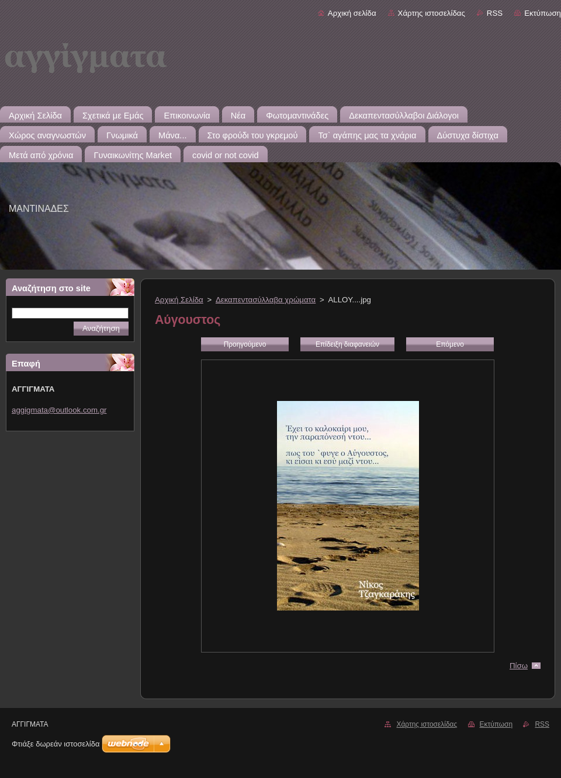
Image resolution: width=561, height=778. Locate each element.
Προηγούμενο (245, 344)
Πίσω (519, 665)
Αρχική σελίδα (352, 13)
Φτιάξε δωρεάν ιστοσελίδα (55, 743)
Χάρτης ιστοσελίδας (431, 13)
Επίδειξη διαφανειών (347, 344)
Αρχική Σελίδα (179, 299)
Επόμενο (450, 344)
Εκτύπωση (542, 13)
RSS (495, 13)
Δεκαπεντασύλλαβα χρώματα (266, 299)
